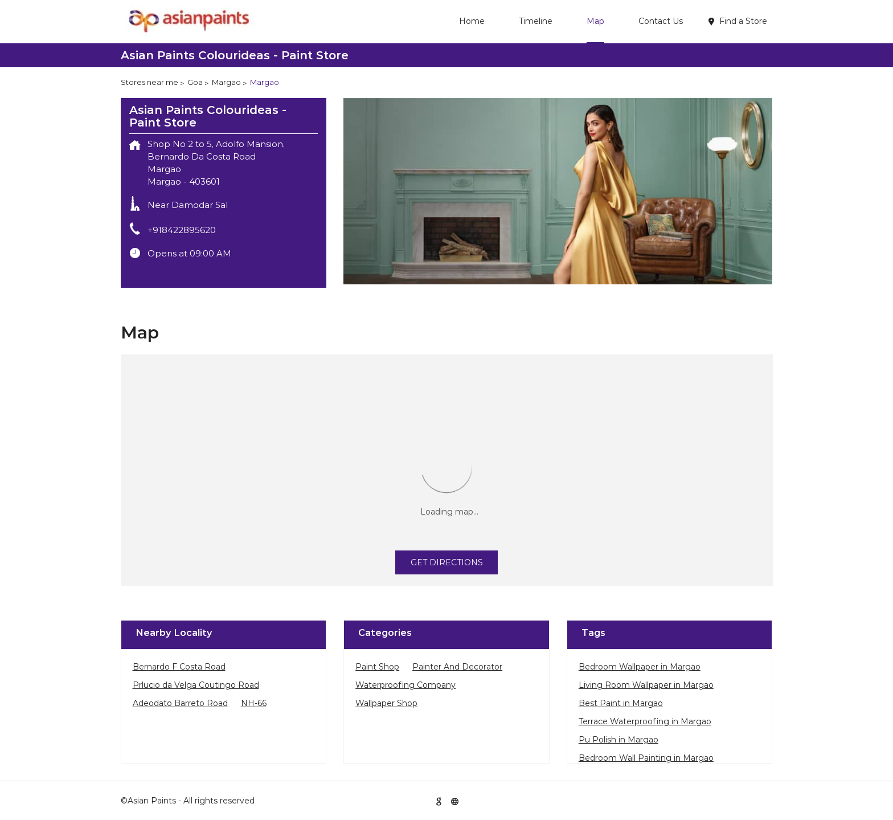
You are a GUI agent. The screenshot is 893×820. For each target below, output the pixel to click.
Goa (195, 82)
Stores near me (149, 82)
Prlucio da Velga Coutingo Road (196, 685)
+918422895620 (182, 230)
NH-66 (254, 703)
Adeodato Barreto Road (180, 703)
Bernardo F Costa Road (179, 667)
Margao (226, 82)
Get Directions (447, 562)
